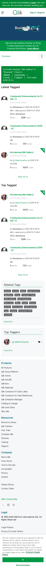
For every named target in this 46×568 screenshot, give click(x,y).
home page (17, 307)
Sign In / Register (37, 13)
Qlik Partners (6, 426)
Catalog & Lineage (9, 403)
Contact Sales (7, 488)
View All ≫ (23, 176)
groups (7, 307)
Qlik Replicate (7, 387)
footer (24, 303)
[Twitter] (3, 505)
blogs (17, 295)
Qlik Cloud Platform (9, 371)
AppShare (9, 295)
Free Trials (5, 430)
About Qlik (5, 457)
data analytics (10, 299)
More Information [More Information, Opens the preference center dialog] (23, 565)
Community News (18, 102)
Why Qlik (5, 411)
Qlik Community (9, 499)
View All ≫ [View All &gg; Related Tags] (8, 322)
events (15, 291)
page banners (33, 291)
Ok (23, 560)
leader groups (30, 307)
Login (33, 2)
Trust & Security (8, 465)
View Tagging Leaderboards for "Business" (23, 331)
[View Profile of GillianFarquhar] (21, 160)
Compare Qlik (7, 434)
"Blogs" (6, 75)
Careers (4, 477)
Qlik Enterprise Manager (11, 399)
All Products (6, 367)
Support (4, 446)
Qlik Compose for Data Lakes (14, 391)
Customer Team (28, 295)
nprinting (8, 315)
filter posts (9, 303)
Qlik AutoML (6, 379)
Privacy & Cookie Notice (12, 531)
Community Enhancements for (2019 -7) (26, 97)
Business (22, 28)
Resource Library (8, 422)
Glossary (5, 438)
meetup (13, 311)
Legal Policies (7, 527)
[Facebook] (13, 505)
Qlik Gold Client (8, 407)
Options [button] (42, 56)
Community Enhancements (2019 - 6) (26, 127)
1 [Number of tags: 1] (41, 342)
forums (32, 303)
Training (4, 442)
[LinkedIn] (8, 505)
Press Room (6, 461)
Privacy (4, 473)
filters (17, 303)
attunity (7, 291)
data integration (24, 299)
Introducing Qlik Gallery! (22, 152)
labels (23, 291)
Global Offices (7, 484)
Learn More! (33, 48)
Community (19, 75)
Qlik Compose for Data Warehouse (16, 395)
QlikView (5, 383)
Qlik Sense (6, 375)
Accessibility (6, 469)
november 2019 (25, 311)
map (6, 311)
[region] (23, 551)
